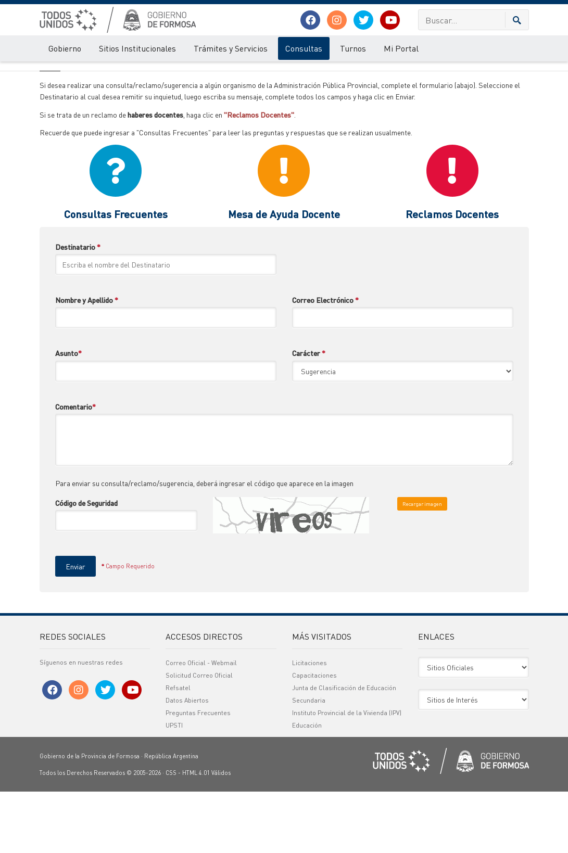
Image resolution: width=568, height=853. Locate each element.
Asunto (68, 414)
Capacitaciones (314, 737)
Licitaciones (309, 724)
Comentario (75, 468)
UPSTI (174, 787)
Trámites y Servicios (231, 48)
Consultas (303, 48)
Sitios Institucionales (137, 48)
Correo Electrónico (325, 361)
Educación (307, 787)
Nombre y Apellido (86, 361)
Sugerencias (91, 71)
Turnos (353, 48)
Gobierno (64, 48)
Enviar (75, 627)
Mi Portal (401, 48)
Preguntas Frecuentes (198, 774)
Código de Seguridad (86, 564)
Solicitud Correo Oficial (199, 737)
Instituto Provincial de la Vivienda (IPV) (346, 774)
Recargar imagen (422, 565)
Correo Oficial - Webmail (201, 724)
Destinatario (77, 308)
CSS (171, 834)
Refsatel (178, 749)
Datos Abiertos (187, 762)
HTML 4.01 (196, 834)
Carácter (308, 414)
